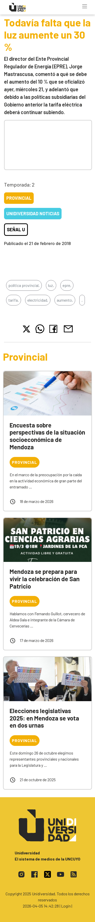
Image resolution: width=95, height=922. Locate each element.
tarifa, (13, 300)
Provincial (18, 198)
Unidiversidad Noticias (32, 213)
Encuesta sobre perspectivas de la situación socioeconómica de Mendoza (47, 436)
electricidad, (37, 300)
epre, (67, 285)
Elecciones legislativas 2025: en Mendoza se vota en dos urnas (44, 718)
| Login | (66, 905)
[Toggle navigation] (84, 6)
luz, (51, 285)
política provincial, (24, 285)
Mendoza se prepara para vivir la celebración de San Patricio (45, 579)
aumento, (65, 300)
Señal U (16, 229)
